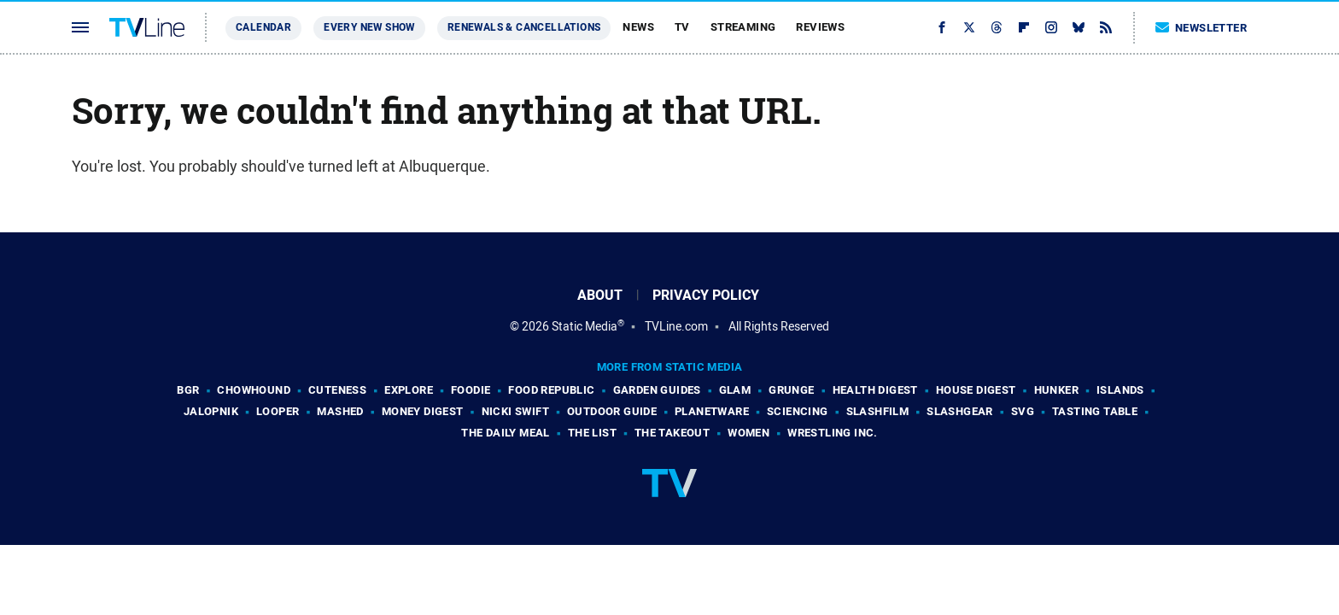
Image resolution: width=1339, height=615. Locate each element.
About (600, 295)
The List (592, 433)
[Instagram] (1051, 27)
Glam (735, 390)
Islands (1120, 390)
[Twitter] (969, 27)
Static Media (584, 326)
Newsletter (1201, 28)
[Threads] (996, 27)
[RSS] (1106, 27)
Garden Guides (657, 390)
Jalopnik (211, 411)
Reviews (820, 27)
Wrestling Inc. (832, 433)
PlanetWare (712, 411)
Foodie (470, 390)
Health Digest (875, 390)
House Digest (976, 390)
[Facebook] (942, 27)
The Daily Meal (505, 433)
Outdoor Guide (612, 411)
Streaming (743, 27)
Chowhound (253, 390)
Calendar (263, 27)
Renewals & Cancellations (524, 27)
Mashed (340, 411)
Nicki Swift (515, 411)
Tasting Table (1094, 411)
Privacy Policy (705, 295)
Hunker (1056, 390)
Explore (408, 390)
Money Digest (423, 411)
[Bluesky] (1078, 27)
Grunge (791, 390)
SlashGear (960, 411)
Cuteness (337, 390)
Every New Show (369, 27)
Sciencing (797, 411)
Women (748, 433)
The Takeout (672, 433)
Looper (277, 411)
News (638, 27)
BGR (188, 390)
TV (682, 27)
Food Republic (551, 390)
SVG (1022, 411)
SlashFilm (877, 411)
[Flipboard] (1024, 27)
